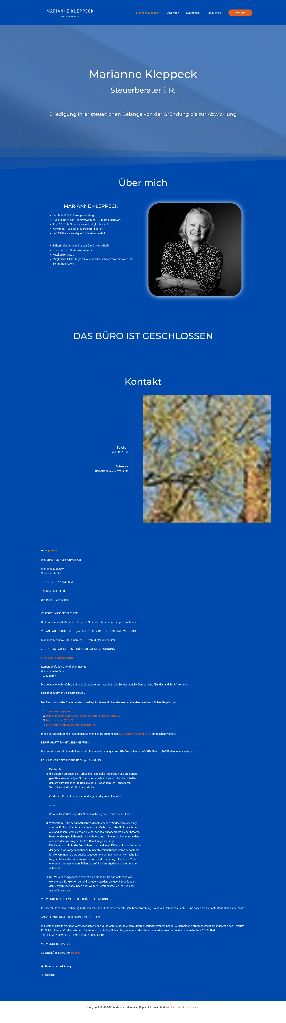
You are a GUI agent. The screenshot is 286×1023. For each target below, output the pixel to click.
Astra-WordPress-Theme (185, 1007)
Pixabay (75, 952)
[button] (240, 12)
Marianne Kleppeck (154, 12)
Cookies (50, 974)
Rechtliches (215, 12)
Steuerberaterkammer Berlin (58, 657)
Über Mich (177, 12)
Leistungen (195, 12)
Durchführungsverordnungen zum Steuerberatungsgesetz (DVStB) (85, 715)
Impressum (52, 550)
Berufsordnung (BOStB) (60, 720)
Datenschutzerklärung (58, 966)
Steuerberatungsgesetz (60, 711)
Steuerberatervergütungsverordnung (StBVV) (73, 725)
